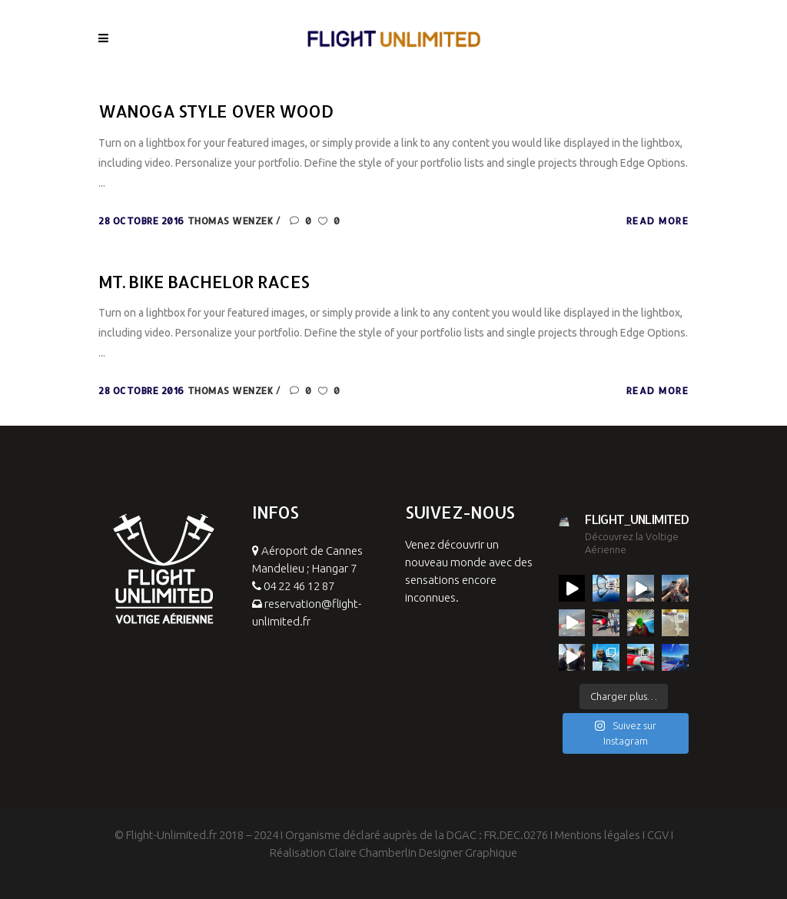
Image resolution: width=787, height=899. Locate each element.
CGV (658, 834)
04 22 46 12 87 (299, 585)
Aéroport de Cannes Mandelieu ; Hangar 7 (307, 568)
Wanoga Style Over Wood (215, 111)
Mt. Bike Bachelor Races (203, 281)
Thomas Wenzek (232, 221)
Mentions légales (597, 834)
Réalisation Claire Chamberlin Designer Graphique (393, 852)
